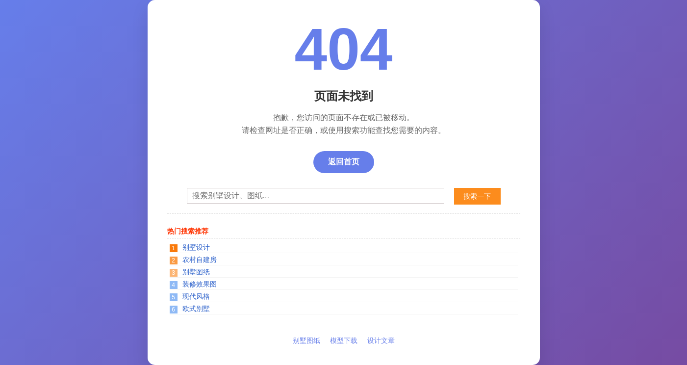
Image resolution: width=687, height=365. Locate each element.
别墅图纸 (196, 272)
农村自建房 (199, 259)
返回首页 (343, 161)
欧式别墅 (196, 309)
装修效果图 (199, 284)
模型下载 (343, 340)
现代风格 (196, 296)
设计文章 (381, 340)
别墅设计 (196, 247)
